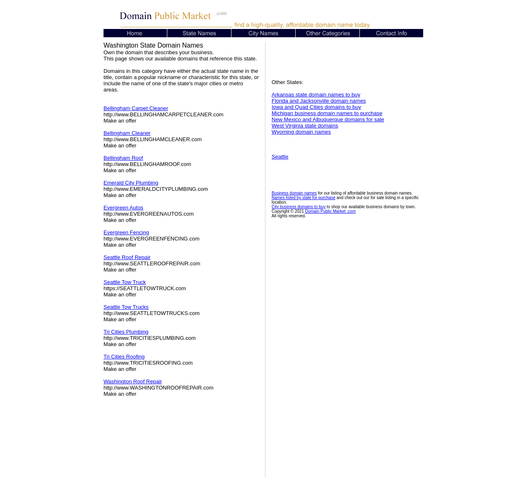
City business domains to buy (298, 206)
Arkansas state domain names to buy (316, 94)
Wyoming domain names (301, 132)
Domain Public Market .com (330, 211)
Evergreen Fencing (126, 232)
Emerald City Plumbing (131, 183)
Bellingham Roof (123, 158)
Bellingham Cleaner (127, 133)
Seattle (280, 157)
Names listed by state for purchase (303, 197)
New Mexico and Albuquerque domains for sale (328, 119)
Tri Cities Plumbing (126, 332)
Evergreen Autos (123, 207)
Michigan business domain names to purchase (327, 113)
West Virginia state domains (305, 126)
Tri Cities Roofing (124, 357)
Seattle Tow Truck (125, 282)
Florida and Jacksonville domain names (319, 101)
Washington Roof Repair (133, 381)
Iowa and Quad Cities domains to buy (316, 107)
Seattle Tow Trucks (126, 307)
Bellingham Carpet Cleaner (136, 108)
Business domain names (294, 193)
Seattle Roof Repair (127, 257)
